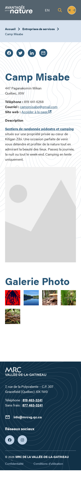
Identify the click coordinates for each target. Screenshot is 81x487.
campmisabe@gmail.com (39, 106)
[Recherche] (60, 10)
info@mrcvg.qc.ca (23, 417)
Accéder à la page (36, 111)
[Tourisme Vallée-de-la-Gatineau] (18, 10)
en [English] (47, 10)
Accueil (10, 28)
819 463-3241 (32, 400)
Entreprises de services (38, 28)
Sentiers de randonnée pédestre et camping (39, 128)
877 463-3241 (32, 405)
